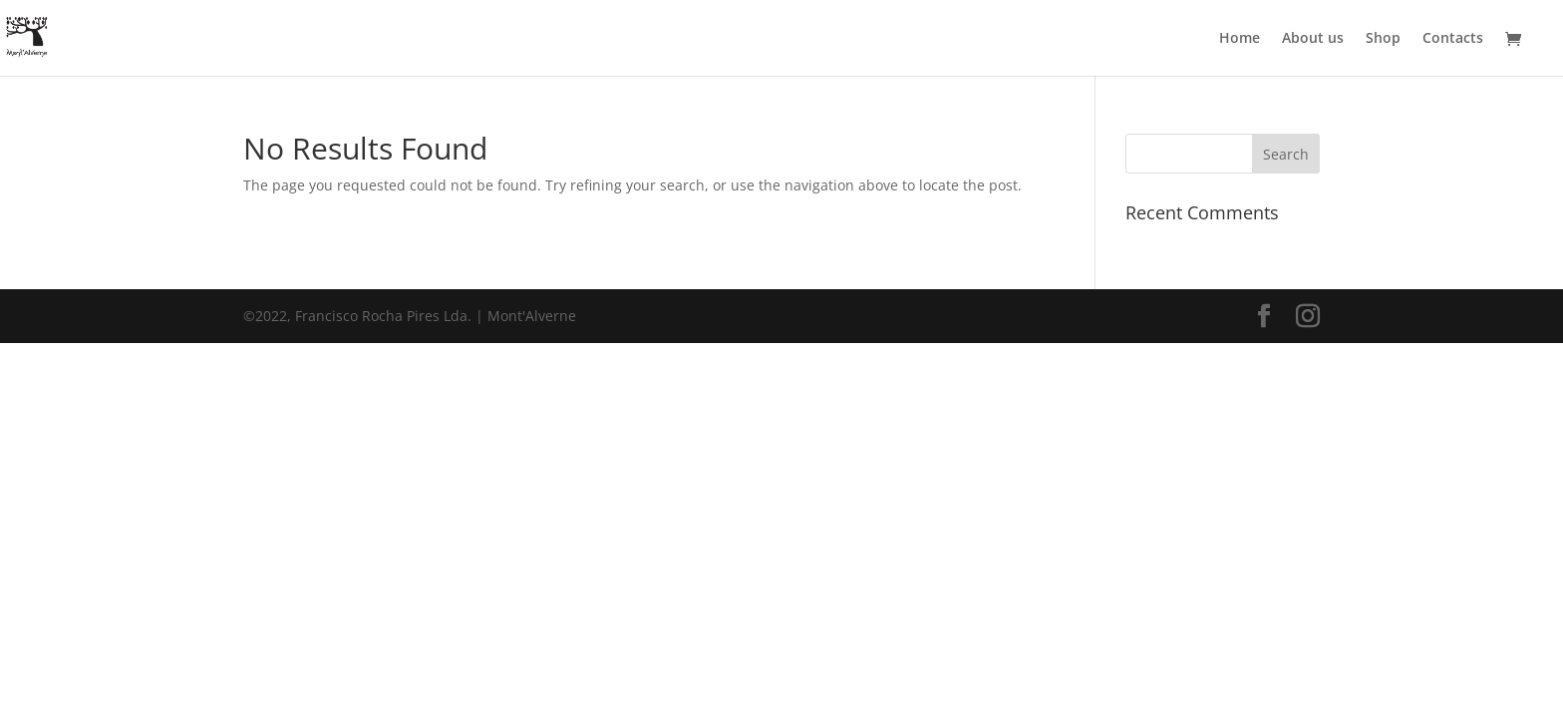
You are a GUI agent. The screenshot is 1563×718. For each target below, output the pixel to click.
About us (1313, 39)
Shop (1383, 39)
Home (1239, 39)
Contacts (1452, 39)
